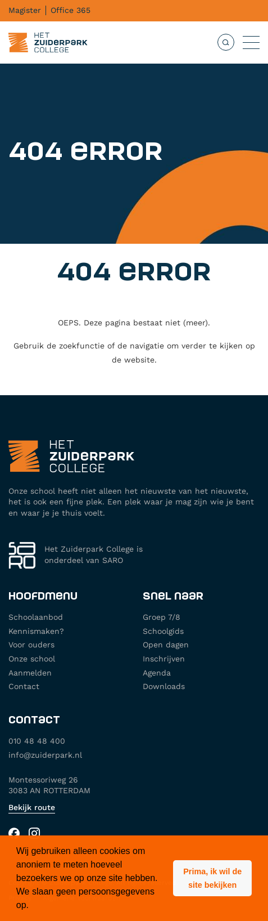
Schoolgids (163, 631)
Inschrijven (164, 658)
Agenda (157, 672)
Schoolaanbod (35, 617)
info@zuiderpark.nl (45, 754)
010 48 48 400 (36, 740)
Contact (23, 686)
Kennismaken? (36, 631)
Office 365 (70, 10)
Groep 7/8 (161, 617)
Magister (24, 10)
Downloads (164, 686)
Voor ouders (31, 644)
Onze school (31, 658)
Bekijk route (31, 807)
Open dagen (166, 644)
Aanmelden (30, 672)
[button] (212, 878)
